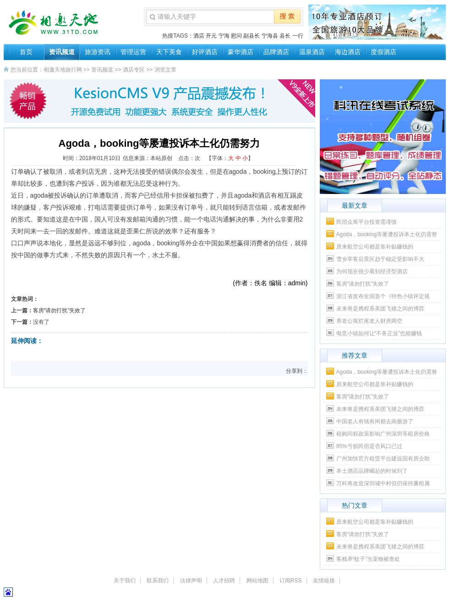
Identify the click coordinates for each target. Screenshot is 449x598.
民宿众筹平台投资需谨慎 (366, 222)
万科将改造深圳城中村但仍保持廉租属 (383, 483)
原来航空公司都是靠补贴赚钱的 (374, 247)
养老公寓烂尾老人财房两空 (369, 321)
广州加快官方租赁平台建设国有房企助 (383, 458)
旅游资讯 (97, 51)
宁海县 (270, 36)
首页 (26, 51)
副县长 (251, 36)
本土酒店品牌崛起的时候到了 (372, 471)
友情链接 (324, 580)
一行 (297, 36)
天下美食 (169, 51)
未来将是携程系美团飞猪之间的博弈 (380, 308)
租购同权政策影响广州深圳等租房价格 (383, 434)
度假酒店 (383, 51)
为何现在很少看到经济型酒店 (372, 271)
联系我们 (158, 580)
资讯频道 (62, 51)
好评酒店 (205, 51)
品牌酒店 (276, 51)
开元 (211, 36)
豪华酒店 (240, 51)
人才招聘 (224, 580)
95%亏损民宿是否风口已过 (369, 446)
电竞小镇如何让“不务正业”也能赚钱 (379, 333)
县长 (284, 36)
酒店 (198, 36)
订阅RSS (290, 580)
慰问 (236, 36)
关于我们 (125, 580)
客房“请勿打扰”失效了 (59, 310)
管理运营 (133, 51)
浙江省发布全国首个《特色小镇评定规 (383, 296)
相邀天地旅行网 (63, 69)
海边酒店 (348, 51)
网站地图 (257, 580)
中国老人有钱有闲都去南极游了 (374, 421)
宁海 (224, 36)
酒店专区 (134, 69)
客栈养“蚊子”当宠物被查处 (368, 559)
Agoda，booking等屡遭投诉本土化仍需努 (387, 234)
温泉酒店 (312, 51)
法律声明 (191, 580)
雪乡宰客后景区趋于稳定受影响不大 (380, 259)
